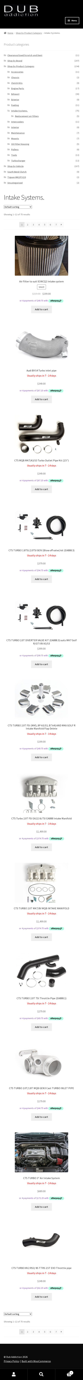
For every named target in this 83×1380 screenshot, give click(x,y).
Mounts (15, 138)
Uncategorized (15, 182)
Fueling (15, 105)
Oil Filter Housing (20, 144)
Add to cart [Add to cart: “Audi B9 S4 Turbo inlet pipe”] (41, 399)
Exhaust (15, 94)
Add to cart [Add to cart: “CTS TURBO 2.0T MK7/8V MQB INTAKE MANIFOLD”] (41, 937)
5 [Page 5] (44, 224)
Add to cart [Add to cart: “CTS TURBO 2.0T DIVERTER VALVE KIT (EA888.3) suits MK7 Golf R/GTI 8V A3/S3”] (41, 664)
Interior (15, 127)
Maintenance (18, 132)
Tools (14, 155)
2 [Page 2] (27, 224)
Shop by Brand (14, 60)
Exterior (15, 99)
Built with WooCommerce (36, 1361)
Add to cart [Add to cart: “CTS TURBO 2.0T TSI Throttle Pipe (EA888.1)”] (41, 1027)
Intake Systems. (19, 110)
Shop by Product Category (29, 33)
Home (10, 33)
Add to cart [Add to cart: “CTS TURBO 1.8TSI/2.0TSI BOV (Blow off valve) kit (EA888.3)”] (41, 579)
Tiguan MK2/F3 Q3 (16, 177)
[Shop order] (18, 207)
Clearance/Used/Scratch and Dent (24, 55)
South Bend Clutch (17, 171)
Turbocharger (18, 160)
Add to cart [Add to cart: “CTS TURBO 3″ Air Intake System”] (41, 1206)
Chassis (15, 77)
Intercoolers (17, 121)
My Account (14, 1374)
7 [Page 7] (56, 224)
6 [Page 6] (50, 224)
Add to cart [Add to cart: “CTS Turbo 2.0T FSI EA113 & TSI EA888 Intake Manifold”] (41, 847)
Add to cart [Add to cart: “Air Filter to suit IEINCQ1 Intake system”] (41, 309)
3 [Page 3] (33, 224)
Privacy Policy (11, 1361)
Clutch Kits (17, 83)
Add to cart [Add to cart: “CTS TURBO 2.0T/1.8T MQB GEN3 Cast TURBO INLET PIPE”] (41, 1116)
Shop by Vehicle (15, 166)
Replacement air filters (27, 116)
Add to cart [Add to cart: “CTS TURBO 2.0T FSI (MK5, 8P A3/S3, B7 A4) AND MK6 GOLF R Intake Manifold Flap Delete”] (41, 757)
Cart (64, 1372)
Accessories (17, 71)
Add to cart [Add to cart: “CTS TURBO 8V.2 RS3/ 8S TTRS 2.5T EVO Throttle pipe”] (41, 1296)
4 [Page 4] (39, 224)
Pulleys (15, 149)
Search (41, 1374)
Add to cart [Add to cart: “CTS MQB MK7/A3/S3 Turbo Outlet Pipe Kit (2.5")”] (41, 489)
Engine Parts (17, 88)
